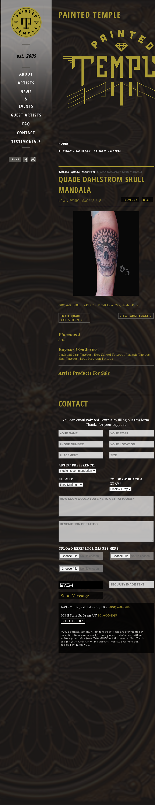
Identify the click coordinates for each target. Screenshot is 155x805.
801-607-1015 (107, 615)
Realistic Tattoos (138, 354)
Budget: (66, 479)
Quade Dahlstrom (83, 172)
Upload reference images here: (89, 548)
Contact (26, 133)
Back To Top (73, 621)
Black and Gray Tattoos (75, 354)
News (26, 92)
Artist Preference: (77, 465)
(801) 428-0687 (119, 607)
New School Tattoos (108, 354)
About (26, 74)
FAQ (26, 124)
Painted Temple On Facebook (25, 159)
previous (130, 200)
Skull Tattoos (68, 358)
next (147, 200)
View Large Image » (136, 316)
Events (26, 106)
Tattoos (64, 172)
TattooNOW (83, 644)
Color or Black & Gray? (125, 481)
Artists (26, 83)
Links (15, 159)
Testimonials (26, 141)
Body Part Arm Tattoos (96, 358)
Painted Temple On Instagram (33, 159)
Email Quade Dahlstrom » (71, 318)
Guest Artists (26, 115)
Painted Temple (90, 14)
